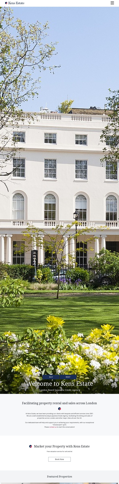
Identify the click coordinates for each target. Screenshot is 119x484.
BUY (51, 377)
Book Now (59, 459)
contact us (53, 427)
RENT (68, 377)
